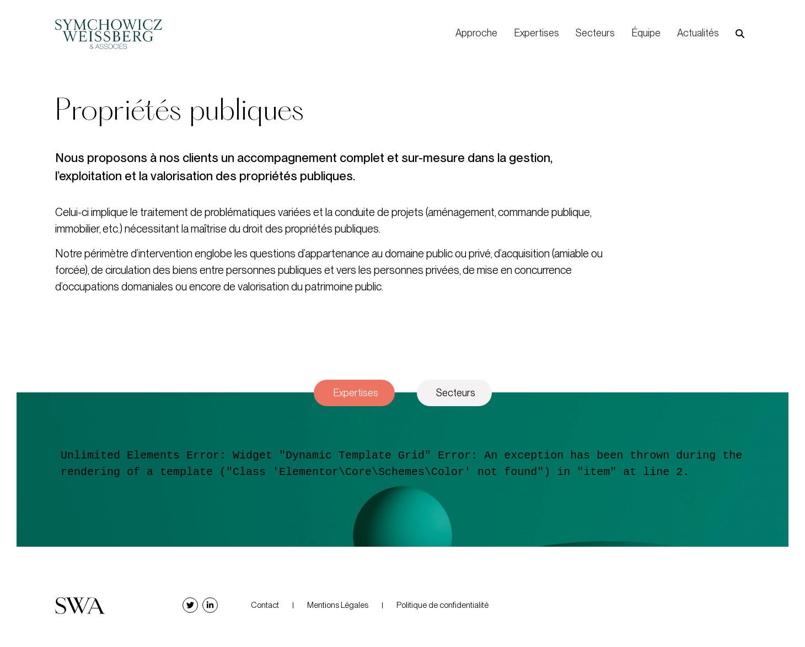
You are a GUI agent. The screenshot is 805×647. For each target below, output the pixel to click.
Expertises (536, 33)
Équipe (646, 33)
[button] (740, 33)
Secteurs (595, 33)
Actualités (698, 33)
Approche (476, 33)
